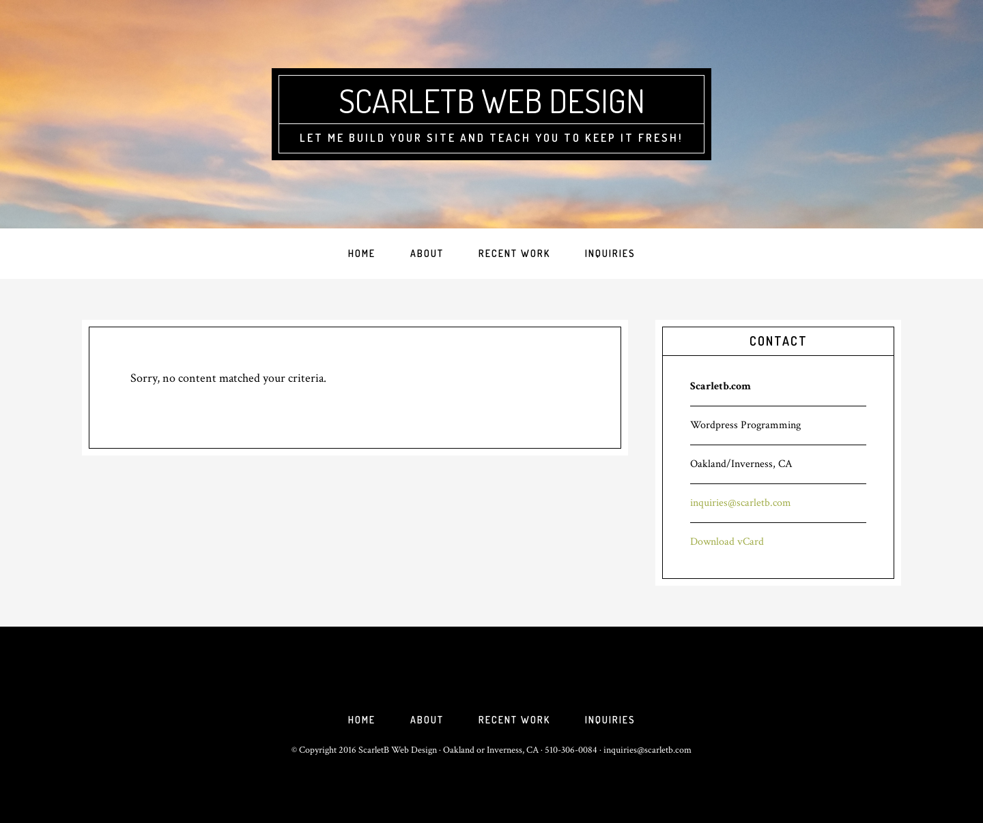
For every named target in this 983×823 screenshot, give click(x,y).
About (427, 719)
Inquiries (610, 719)
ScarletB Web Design (492, 100)
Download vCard (727, 542)
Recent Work (514, 719)
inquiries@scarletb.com (740, 503)
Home (361, 719)
